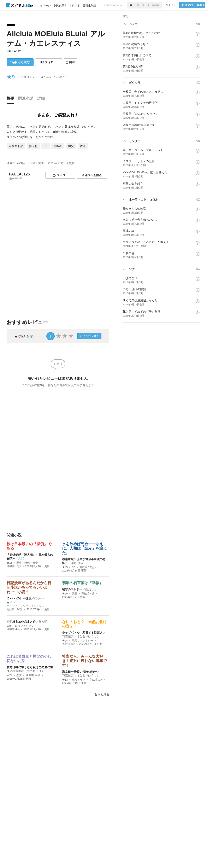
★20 (9, 602)
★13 (65, 679)
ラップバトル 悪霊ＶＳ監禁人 (82, 632)
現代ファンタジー (25, 626)
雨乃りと (91, 589)
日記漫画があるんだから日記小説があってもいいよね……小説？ (29, 587)
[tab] (11, 99)
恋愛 (74, 593)
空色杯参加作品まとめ (21, 621)
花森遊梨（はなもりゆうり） (81, 636)
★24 (65, 640)
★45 (65, 567)
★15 (9, 562)
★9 (9, 626)
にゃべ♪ (39, 598)
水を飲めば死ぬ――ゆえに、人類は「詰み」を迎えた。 (84, 548)
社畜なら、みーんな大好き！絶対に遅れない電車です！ (84, 660)
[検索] (131, 5)
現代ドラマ (78, 679)
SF (73, 567)
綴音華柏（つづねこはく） (29, 671)
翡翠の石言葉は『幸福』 (82, 583)
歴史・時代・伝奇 (27, 562)
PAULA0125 (14, 51)
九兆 (21, 558)
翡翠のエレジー (72, 589)
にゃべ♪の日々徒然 (19, 598)
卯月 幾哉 (77, 563)
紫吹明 (43, 621)
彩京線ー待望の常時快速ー (79, 671)
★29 (9, 675)
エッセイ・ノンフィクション (24, 606)
